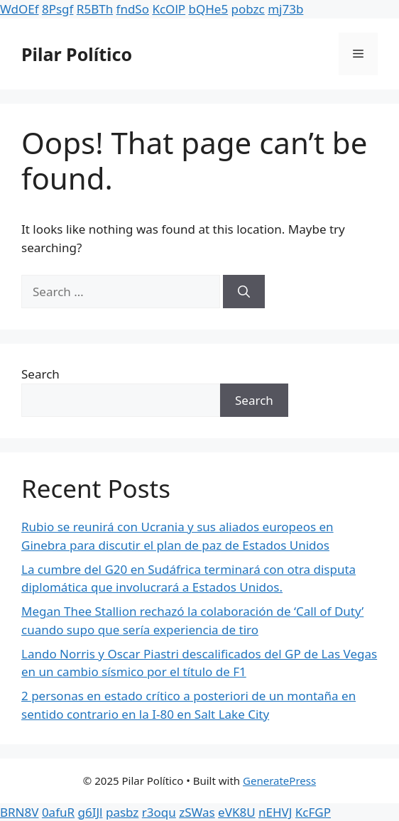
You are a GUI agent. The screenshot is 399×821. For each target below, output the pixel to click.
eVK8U (236, 812)
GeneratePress (279, 780)
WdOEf (19, 9)
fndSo (132, 9)
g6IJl (90, 812)
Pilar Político (76, 54)
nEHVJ (275, 812)
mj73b (285, 9)
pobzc (248, 9)
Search (40, 374)
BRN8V (19, 812)
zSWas (196, 812)
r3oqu (159, 812)
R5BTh (95, 9)
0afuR (58, 812)
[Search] (244, 292)
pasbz (122, 812)
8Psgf (57, 9)
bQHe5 (208, 9)
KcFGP (313, 812)
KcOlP (168, 9)
